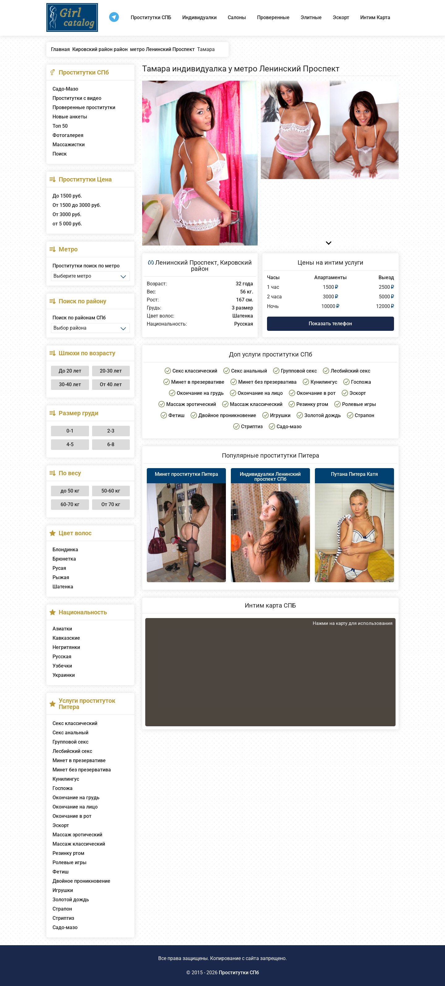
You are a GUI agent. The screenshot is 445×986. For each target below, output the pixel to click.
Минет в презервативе (79, 760)
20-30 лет (111, 371)
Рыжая (61, 577)
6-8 (110, 444)
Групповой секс (70, 742)
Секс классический (75, 723)
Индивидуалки (199, 17)
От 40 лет (111, 384)
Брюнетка (64, 559)
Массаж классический (79, 844)
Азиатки (62, 629)
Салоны (237, 17)
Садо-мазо (65, 927)
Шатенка (63, 587)
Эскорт (341, 17)
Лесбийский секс (72, 751)
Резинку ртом (68, 853)
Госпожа (63, 788)
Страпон (62, 909)
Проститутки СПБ (151, 17)
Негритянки (66, 647)
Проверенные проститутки (84, 107)
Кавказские (66, 638)
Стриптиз (63, 918)
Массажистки (69, 144)
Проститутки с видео (77, 98)
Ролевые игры (70, 862)
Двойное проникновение (81, 881)
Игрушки (63, 890)
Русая (59, 568)
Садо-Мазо (65, 89)
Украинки (64, 675)
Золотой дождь (71, 900)
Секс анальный (70, 733)
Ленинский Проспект (186, 262)
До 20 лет (70, 371)
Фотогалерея (68, 135)
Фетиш (61, 872)
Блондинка (65, 550)
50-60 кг (110, 491)
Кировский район (221, 265)
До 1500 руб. (67, 196)
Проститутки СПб (239, 972)
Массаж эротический (77, 835)
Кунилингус (66, 779)
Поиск (60, 154)
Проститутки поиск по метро (86, 266)
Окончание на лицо (75, 807)
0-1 (70, 431)
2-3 (110, 431)
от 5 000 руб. (67, 224)
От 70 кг (110, 504)
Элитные (311, 17)
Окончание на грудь (76, 797)
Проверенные (273, 17)
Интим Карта (375, 17)
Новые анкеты (70, 117)
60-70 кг (70, 504)
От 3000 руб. (67, 214)
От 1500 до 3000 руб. (77, 205)
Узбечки (62, 666)
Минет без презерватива (82, 770)
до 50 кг (70, 491)
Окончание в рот (72, 816)
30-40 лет (70, 384)
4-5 (70, 444)
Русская (62, 656)
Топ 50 (60, 126)
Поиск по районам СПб (79, 318)
